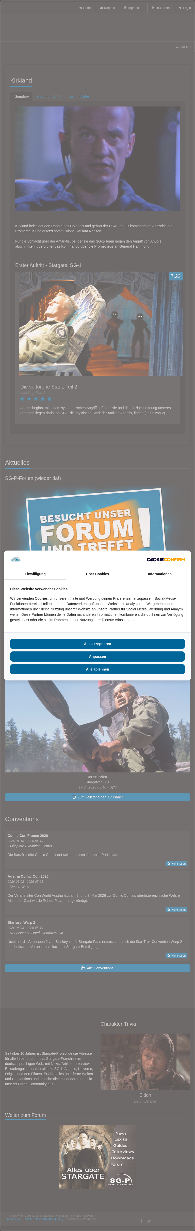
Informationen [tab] (160, 574)
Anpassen (97, 656)
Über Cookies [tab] (97, 574)
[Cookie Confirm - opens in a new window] (166, 559)
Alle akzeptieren (97, 644)
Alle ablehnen (97, 669)
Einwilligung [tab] (35, 574)
